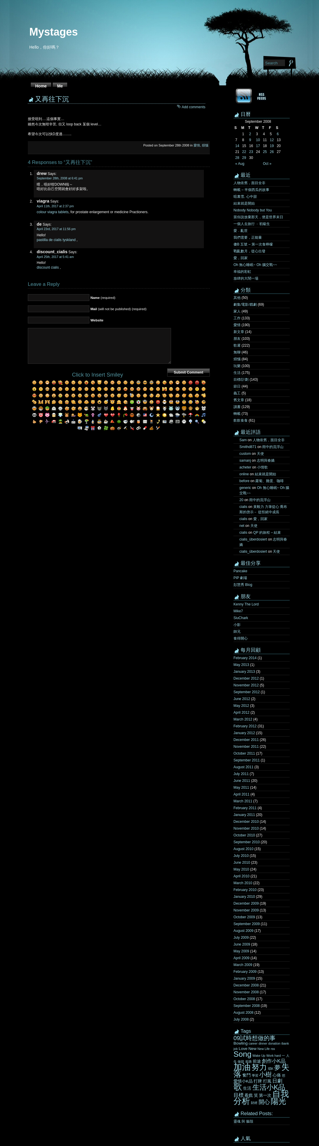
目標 (238, 1095)
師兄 (237, 631)
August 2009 (243, 931)
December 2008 (246, 985)
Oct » (267, 164)
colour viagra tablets (52, 212)
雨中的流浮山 (272, 447)
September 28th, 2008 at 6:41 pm (60, 178)
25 (265, 152)
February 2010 (245, 890)
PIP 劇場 (240, 578)
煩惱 (205, 145)
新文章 (238, 332)
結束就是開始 (244, 203)
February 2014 (245, 658)
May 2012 (241, 706)
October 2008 (244, 999)
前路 (248, 1061)
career (253, 1043)
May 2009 (241, 951)
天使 (260, 454)
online (244, 474)
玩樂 (237, 366)
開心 (264, 1102)
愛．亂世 (240, 231)
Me (60, 86)
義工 (237, 393)
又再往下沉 (52, 99)
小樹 (265, 1074)
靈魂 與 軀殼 (243, 1121)
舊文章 (238, 400)
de (39, 224)
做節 (241, 1061)
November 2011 (246, 747)
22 (244, 152)
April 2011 (241, 794)
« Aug (239, 164)
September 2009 (246, 924)
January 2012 (244, 733)
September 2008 (246, 1006)
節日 (237, 386)
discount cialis (48, 267)
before (244, 481)
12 (272, 140)
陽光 (278, 1101)
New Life (263, 1049)
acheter (245, 467)
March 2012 (242, 719)
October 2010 (244, 835)
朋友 (237, 339)
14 (237, 146)
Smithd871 (247, 447)
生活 (237, 373)
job (235, 1049)
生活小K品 (269, 1087)
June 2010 (241, 862)
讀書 (237, 407)
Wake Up (258, 1055)
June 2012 (241, 699)
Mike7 (238, 611)
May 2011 (241, 787)
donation (274, 1043)
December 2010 (246, 822)
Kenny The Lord (246, 604)
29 (244, 158)
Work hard (273, 1055)
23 (251, 152)
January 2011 (244, 815)
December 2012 (246, 678)
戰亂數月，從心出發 (249, 251)
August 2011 (243, 767)
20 (241, 500)
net (241, 526)
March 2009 (242, 965)
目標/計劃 (241, 379)
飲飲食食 (240, 420)
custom (245, 454)
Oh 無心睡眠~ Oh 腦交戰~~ (255, 265)
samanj (245, 460)
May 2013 (241, 665)
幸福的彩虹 (242, 272)
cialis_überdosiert (253, 539)
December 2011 (246, 740)
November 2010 (246, 828)
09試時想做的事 (254, 1038)
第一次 (265, 1095)
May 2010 (241, 869)
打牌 (258, 1081)
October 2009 (244, 917)
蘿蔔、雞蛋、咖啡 (269, 481)
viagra (43, 201)
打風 (267, 1081)
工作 (237, 318)
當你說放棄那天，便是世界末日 (258, 217)
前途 (257, 1061)
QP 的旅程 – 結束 (267, 532)
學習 (255, 1075)
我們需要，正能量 (247, 237)
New (252, 1048)
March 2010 (242, 883)
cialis (243, 507)
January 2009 (244, 978)
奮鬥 (246, 1075)
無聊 (237, 352)
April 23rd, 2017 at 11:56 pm (56, 229)
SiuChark (240, 618)
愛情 (197, 145)
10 (258, 140)
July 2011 (241, 774)
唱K (270, 1068)
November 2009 (246, 910)
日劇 (277, 1081)
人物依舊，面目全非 (249, 183)
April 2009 (241, 958)
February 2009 (245, 972)
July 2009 (241, 937)
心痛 (277, 1075)
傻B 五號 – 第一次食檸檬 (253, 244)
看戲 (248, 1095)
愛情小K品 (243, 1081)
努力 (259, 1067)
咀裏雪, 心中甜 (245, 197)
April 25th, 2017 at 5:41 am (55, 257)
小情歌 (262, 467)
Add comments (193, 107)
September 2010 (246, 842)
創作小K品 (274, 1061)
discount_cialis (52, 251)
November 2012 (246, 685)
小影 (237, 625)
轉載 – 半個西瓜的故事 (251, 190)
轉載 (237, 414)
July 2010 (241, 856)
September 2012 (246, 692)
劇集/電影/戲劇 (245, 304)
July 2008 (241, 1019)
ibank (285, 1043)
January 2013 (244, 672)
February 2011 (245, 808)
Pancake (240, 571)
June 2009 (241, 944)
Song (242, 1054)
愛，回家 (240, 258)
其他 (237, 298)
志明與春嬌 (266, 460)
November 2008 (246, 992)
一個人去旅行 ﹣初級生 (251, 224)
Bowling (240, 1043)
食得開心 (240, 638)
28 (237, 158)
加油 (242, 1067)
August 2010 (243, 849)
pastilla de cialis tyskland (56, 240)
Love (243, 1048)
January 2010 (244, 897)
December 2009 (246, 903)
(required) (103, 297)
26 (272, 152)
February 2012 (245, 726)
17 (258, 146)
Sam (243, 440)
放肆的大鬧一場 (245, 278)
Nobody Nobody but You (252, 210)
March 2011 (242, 801)
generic (245, 488)
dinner (263, 1043)
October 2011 (244, 753)
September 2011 (246, 760)
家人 (237, 311)
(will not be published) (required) (118, 309)
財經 (254, 1102)
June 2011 (241, 781)
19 (272, 146)
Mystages (53, 32)
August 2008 (243, 1012)
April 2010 (241, 876)
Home (41, 86)
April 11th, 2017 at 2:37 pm (55, 206)
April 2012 (241, 712)
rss (273, 1049)
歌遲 (237, 345)
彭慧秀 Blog (242, 585)
